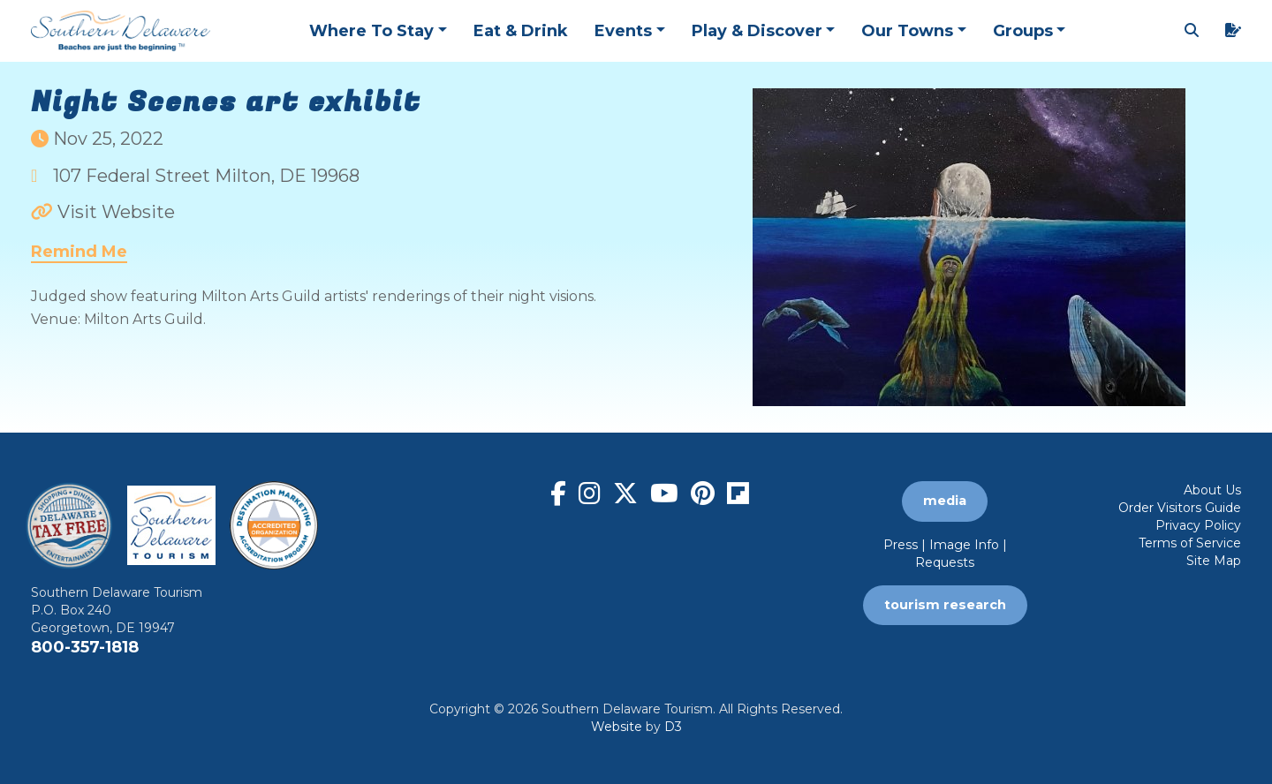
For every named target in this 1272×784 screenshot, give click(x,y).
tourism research (945, 605)
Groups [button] (1023, 31)
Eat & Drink (520, 31)
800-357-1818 (85, 647)
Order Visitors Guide (1179, 508)
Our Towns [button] (907, 31)
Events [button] (623, 31)
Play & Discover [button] (757, 31)
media (944, 501)
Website (616, 727)
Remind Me (79, 251)
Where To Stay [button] (371, 31)
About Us (1212, 490)
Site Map (1213, 561)
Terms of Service (1190, 543)
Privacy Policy (1198, 525)
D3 (673, 727)
